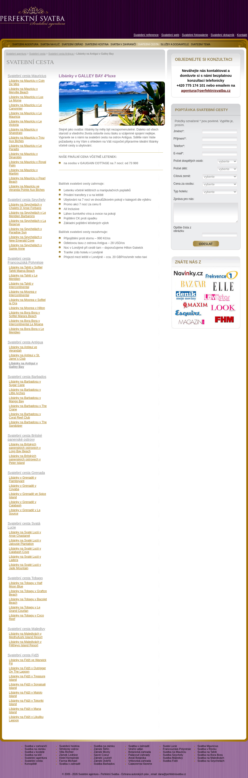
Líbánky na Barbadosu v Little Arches (25, 391)
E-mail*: (178, 153)
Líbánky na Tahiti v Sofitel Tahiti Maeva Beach (25, 269)
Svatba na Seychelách (210, 760)
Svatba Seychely (173, 754)
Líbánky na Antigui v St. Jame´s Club (24, 357)
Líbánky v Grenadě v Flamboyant (22, 479)
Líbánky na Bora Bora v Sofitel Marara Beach (24, 314)
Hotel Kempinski (69, 757)
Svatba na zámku (104, 746)
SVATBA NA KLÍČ (50, 44)
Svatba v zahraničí (36, 746)
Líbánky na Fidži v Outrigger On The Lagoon (27, 669)
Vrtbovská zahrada (139, 760)
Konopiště (31, 763)
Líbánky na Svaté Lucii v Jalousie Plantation (25, 542)
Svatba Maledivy (173, 757)
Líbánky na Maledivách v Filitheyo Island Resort (25, 643)
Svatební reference (146, 35)
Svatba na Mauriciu (174, 751)
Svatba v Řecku (206, 748)
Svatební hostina (69, 746)
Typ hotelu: (180, 191)
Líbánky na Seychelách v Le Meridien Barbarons (27, 214)
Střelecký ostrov (68, 748)
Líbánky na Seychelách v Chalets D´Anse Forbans (25, 206)
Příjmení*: (180, 138)
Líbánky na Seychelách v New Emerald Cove (25, 238)
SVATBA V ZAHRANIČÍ (123, 44)
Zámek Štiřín (101, 748)
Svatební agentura (16, 53)
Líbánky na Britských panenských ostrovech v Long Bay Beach (25, 448)
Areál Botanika (137, 757)
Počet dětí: (180, 168)
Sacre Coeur (101, 754)
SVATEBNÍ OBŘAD (72, 44)
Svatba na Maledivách (210, 757)
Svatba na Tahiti (207, 751)
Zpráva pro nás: (183, 199)
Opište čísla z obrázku (182, 229)
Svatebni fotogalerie (195, 35)
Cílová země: (182, 176)
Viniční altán (135, 748)
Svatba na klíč (33, 754)
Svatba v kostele (35, 751)
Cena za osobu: (183, 183)
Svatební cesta (37, 53)
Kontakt (242, 35)
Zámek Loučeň (103, 757)
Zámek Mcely (102, 751)
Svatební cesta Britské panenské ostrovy (25, 437)
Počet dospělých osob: (188, 160)
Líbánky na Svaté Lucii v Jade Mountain (25, 566)
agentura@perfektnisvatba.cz (205, 91)
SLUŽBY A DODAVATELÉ (175, 44)
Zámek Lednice (68, 754)
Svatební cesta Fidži (23, 655)
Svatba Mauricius (207, 746)
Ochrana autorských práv (135, 774)
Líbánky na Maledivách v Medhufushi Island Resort (25, 635)
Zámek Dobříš (102, 760)
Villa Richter (66, 751)
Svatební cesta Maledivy (26, 629)
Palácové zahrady (139, 754)
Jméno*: (178, 131)
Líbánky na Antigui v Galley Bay (23, 365)
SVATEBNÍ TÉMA (200, 44)
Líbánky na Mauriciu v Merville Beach (23, 90)
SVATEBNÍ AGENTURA (25, 44)
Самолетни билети (140, 763)
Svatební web (170, 35)
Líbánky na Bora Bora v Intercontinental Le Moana (26, 322)
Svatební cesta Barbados (27, 377)
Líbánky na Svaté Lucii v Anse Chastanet (25, 534)
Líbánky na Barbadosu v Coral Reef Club (25, 415)
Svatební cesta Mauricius (27, 76)
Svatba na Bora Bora (210, 754)
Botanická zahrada (139, 751)
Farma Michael (68, 760)
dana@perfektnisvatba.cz (172, 774)
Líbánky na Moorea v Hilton (27, 308)
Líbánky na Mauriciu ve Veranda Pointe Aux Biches (27, 188)
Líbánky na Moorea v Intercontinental (23, 293)
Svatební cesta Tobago (25, 578)
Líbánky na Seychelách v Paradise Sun (25, 230)
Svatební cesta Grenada (26, 473)
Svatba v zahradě (139, 746)
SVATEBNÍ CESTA (148, 44)
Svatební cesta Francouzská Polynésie (25, 260)
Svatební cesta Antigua (61, 53)
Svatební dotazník (222, 35)
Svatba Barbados (104, 763)
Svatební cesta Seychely (26, 200)
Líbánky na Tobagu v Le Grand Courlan (24, 609)
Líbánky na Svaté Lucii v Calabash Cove (25, 550)
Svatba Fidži (170, 760)
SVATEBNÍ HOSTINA (97, 44)
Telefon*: (179, 146)
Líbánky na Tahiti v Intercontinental (21, 285)
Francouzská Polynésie (177, 748)
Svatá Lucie (170, 746)
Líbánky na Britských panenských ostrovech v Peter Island (25, 459)
